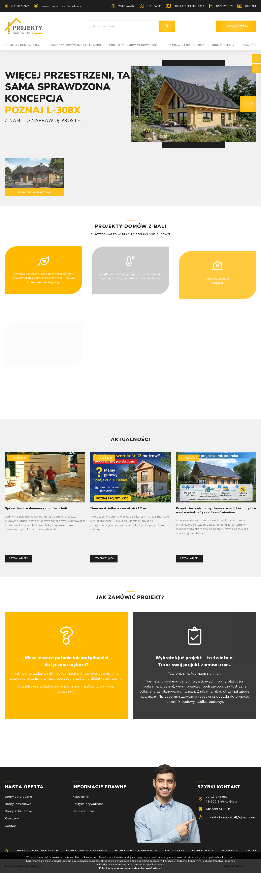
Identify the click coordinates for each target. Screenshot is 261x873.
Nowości (249, 45)
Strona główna (6, 851)
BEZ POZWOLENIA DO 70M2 (185, 45)
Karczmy (12, 818)
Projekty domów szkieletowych (75, 45)
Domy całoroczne (18, 796)
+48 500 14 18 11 (20, 6)
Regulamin (80, 796)
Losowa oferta (237, 26)
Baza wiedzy (224, 6)
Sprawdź (18, 135)
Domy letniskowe (18, 804)
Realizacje (154, 6)
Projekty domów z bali (23, 45)
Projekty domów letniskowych (86, 850)
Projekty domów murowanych (133, 45)
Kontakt (250, 6)
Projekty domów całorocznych (37, 850)
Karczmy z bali (174, 850)
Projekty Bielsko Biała (189, 6)
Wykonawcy (126, 6)
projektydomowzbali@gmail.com (61, 6)
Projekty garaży (202, 850)
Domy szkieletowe (19, 811)
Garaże (10, 825)
